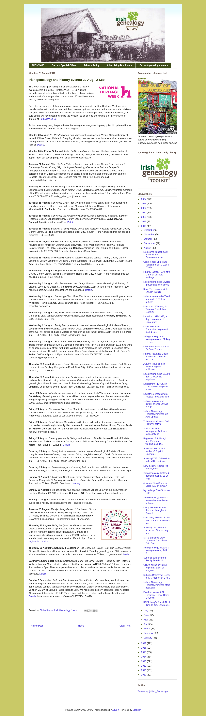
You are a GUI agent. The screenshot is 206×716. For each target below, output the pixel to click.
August (148, 248)
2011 (144, 670)
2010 (144, 675)
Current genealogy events (154, 65)
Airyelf (115, 710)
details (126, 554)
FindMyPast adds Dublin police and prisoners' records (155, 356)
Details (40, 144)
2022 (144, 208)
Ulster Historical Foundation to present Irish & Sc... (155, 329)
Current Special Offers (64, 65)
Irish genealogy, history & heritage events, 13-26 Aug (156, 476)
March (147, 628)
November (149, 234)
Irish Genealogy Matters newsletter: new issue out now (155, 500)
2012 (144, 666)
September (150, 243)
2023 (144, 203)
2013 (144, 661)
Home (81, 626)
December (149, 230)
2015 (144, 652)
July (146, 610)
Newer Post (37, 626)
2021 (144, 212)
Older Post (125, 626)
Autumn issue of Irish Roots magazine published (154, 367)
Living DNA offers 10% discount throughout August (154, 510)
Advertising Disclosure (119, 65)
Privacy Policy (91, 65)
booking (76, 483)
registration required (39, 541)
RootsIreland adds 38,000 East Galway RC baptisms (156, 377)
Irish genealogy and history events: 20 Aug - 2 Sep (156, 404)
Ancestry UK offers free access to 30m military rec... (155, 530)
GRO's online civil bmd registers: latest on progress (155, 568)
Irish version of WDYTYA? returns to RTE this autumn (156, 299)
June (146, 615)
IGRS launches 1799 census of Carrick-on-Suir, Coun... (155, 540)
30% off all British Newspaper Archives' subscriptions (155, 431)
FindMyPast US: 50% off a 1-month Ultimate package (156, 275)
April (146, 624)
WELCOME (38, 65)
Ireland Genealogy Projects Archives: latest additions (156, 585)
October (148, 239)
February (149, 633)
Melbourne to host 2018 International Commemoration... (155, 255)
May (146, 619)
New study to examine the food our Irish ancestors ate (156, 520)
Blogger (137, 710)
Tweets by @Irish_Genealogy (153, 691)
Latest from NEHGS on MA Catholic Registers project (155, 387)
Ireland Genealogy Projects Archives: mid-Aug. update (156, 414)
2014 (144, 656)
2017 (144, 643)
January (148, 637)
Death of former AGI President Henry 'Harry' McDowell (156, 595)
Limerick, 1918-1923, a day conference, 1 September (155, 319)
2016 (144, 648)
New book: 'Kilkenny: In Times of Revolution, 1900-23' (155, 309)
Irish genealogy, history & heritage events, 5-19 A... (156, 550)
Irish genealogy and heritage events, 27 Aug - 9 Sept (156, 339)
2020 (144, 217)
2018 (144, 226)
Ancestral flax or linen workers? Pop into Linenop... (154, 451)
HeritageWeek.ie (48, 119)
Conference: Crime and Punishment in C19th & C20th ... (156, 265)
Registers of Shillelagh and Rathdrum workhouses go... (154, 441)
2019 (144, 221)
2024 (144, 199)
